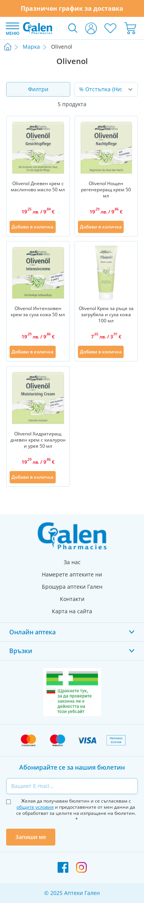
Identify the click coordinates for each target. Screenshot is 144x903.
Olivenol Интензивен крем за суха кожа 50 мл (38, 311)
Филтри (38, 89)
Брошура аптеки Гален (72, 586)
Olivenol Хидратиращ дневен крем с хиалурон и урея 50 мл (38, 440)
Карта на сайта (72, 611)
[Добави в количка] (33, 227)
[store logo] (37, 28)
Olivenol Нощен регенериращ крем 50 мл (106, 190)
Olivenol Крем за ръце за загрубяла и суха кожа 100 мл (106, 314)
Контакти (72, 599)
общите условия (35, 807)
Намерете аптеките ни (72, 574)
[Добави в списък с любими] (61, 226)
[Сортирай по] (106, 89)
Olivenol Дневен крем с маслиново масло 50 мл (38, 187)
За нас (72, 562)
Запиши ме (30, 837)
